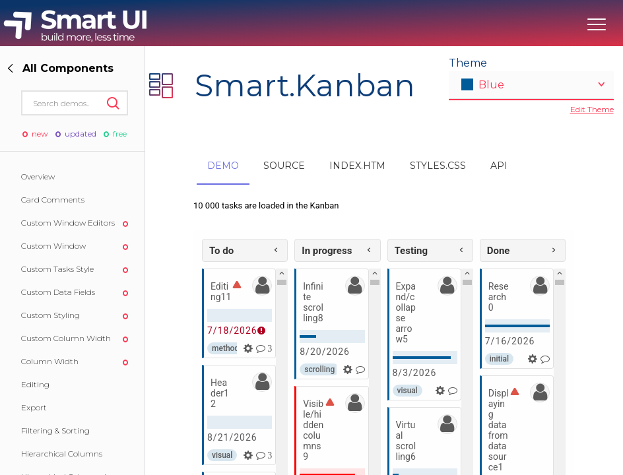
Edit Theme (592, 109)
